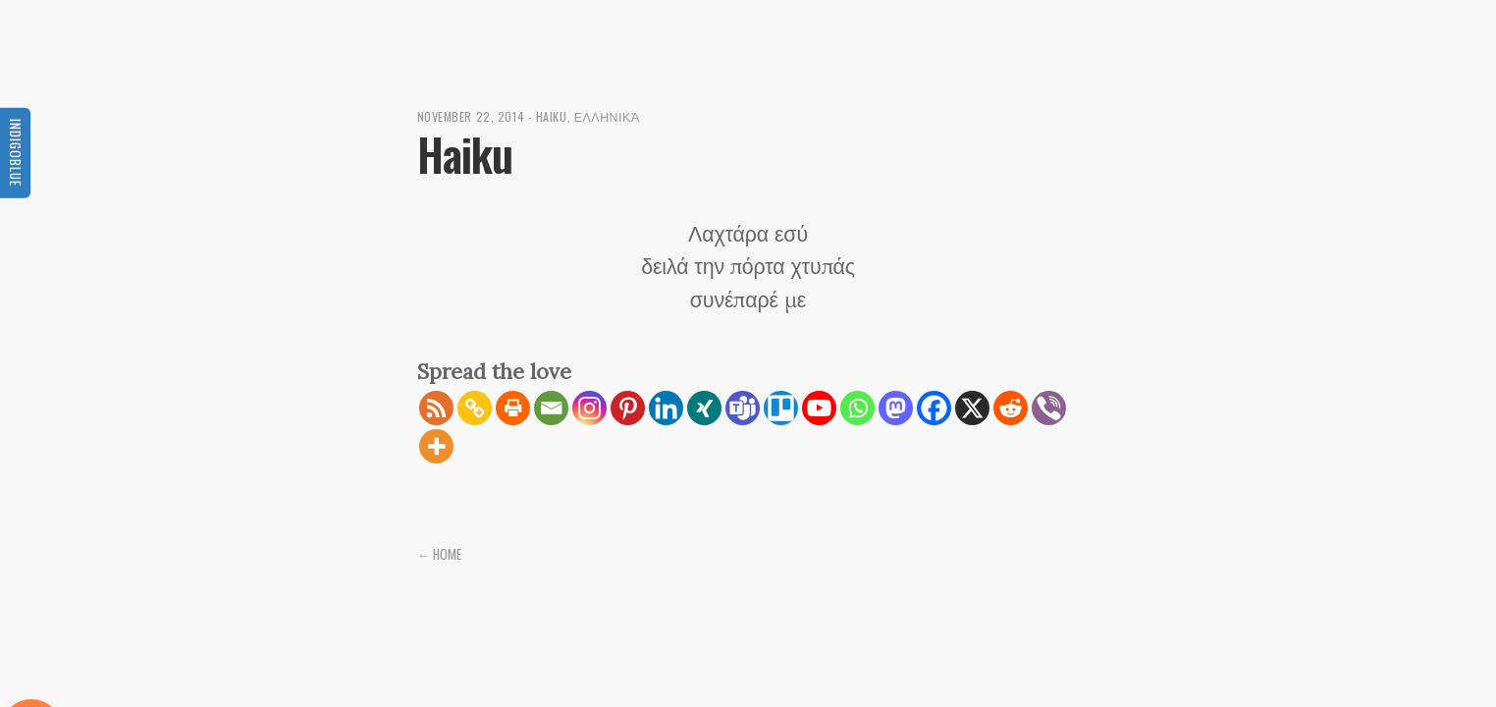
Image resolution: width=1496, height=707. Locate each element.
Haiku (551, 116)
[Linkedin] (666, 408)
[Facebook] (934, 408)
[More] (436, 446)
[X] (972, 408)
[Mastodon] (896, 408)
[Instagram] (589, 408)
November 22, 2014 (471, 116)
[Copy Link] (474, 408)
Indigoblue (16, 152)
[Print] (513, 408)
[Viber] (1049, 408)
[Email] (551, 408)
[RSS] (436, 408)
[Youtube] (819, 408)
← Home (439, 554)
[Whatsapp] (857, 408)
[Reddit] (1010, 408)
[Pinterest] (628, 408)
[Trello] (781, 408)
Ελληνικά (607, 116)
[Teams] (742, 408)
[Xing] (704, 408)
